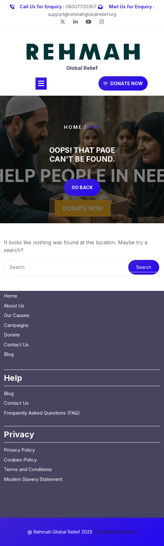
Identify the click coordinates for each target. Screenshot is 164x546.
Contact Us (16, 262)
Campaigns (16, 243)
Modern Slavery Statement (33, 397)
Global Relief (82, 70)
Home (73, 127)
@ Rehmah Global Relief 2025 (82, 532)
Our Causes (16, 233)
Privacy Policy (19, 368)
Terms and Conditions (28, 387)
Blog (9, 272)
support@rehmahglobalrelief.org (82, 13)
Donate (12, 253)
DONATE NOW (123, 86)
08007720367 (81, 5)
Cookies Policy (20, 377)
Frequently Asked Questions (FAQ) (42, 331)
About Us (14, 223)
